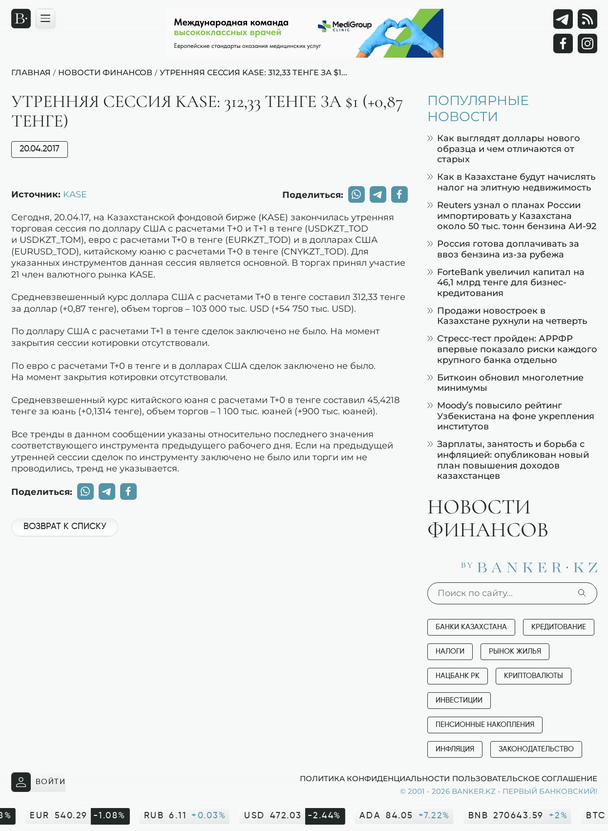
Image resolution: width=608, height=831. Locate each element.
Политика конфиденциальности (375, 778)
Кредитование (558, 627)
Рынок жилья (515, 651)
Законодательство (536, 749)
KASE (75, 194)
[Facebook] (563, 43)
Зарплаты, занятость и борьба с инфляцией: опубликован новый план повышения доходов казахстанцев (508, 460)
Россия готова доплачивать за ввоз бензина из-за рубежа (503, 248)
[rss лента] (587, 19)
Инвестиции (459, 700)
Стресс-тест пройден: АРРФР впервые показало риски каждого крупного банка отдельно (512, 348)
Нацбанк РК (458, 676)
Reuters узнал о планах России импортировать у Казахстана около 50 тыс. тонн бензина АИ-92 (511, 215)
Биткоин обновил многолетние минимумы (505, 382)
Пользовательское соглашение (524, 778)
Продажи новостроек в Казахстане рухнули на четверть (507, 315)
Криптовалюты (533, 676)
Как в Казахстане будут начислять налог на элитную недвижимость (511, 181)
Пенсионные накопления (485, 724)
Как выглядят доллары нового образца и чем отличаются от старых (503, 148)
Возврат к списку (64, 526)
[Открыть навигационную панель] (45, 18)
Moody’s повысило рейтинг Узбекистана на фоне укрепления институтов (510, 415)
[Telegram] (563, 19)
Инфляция (455, 749)
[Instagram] (587, 43)
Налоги (450, 651)
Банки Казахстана (471, 627)
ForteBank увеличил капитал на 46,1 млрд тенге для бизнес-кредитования (506, 282)
